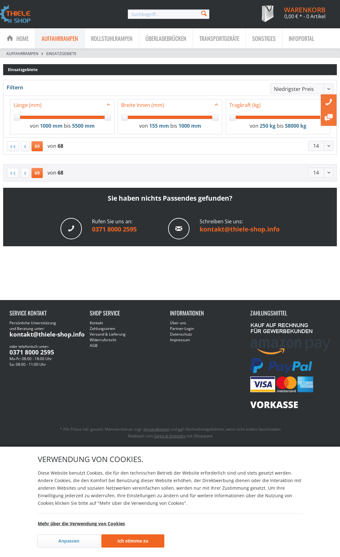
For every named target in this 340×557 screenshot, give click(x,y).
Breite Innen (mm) (142, 105)
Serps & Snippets (169, 436)
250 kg (267, 125)
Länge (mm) (28, 105)
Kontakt (96, 323)
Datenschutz (181, 334)
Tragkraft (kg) (245, 105)
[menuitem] (168, 14)
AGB (94, 345)
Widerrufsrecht (103, 340)
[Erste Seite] (13, 146)
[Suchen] (204, 13)
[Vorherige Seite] (25, 146)
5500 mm (83, 125)
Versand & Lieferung (108, 334)
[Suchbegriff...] (168, 14)
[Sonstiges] (264, 38)
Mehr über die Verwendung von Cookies (81, 523)
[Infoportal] (301, 38)
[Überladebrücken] (166, 38)
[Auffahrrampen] (59, 38)
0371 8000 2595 (114, 229)
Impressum (180, 340)
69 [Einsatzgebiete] (37, 146)
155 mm (159, 125)
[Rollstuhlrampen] (112, 38)
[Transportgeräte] (219, 38)
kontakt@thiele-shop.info (240, 229)
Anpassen (68, 541)
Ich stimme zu (132, 541)
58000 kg (295, 125)
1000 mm (51, 125)
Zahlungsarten (102, 328)
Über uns (178, 323)
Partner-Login (182, 328)
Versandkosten (156, 429)
